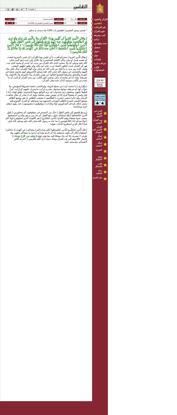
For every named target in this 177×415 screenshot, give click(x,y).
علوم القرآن (99, 31)
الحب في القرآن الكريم (98, 113)
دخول (96, 51)
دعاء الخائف (99, 171)
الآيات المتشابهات (99, 68)
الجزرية (99, 150)
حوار (96, 55)
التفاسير (97, 23)
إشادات (97, 59)
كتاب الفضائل (98, 165)
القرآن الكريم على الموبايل (97, 129)
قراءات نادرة (100, 63)
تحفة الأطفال (98, 158)
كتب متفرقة (99, 35)
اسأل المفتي (99, 137)
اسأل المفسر (99, 144)
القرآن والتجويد (101, 19)
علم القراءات (100, 27)
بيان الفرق (97, 177)
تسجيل (97, 47)
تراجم (96, 39)
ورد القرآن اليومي (97, 121)
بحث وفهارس (101, 43)
